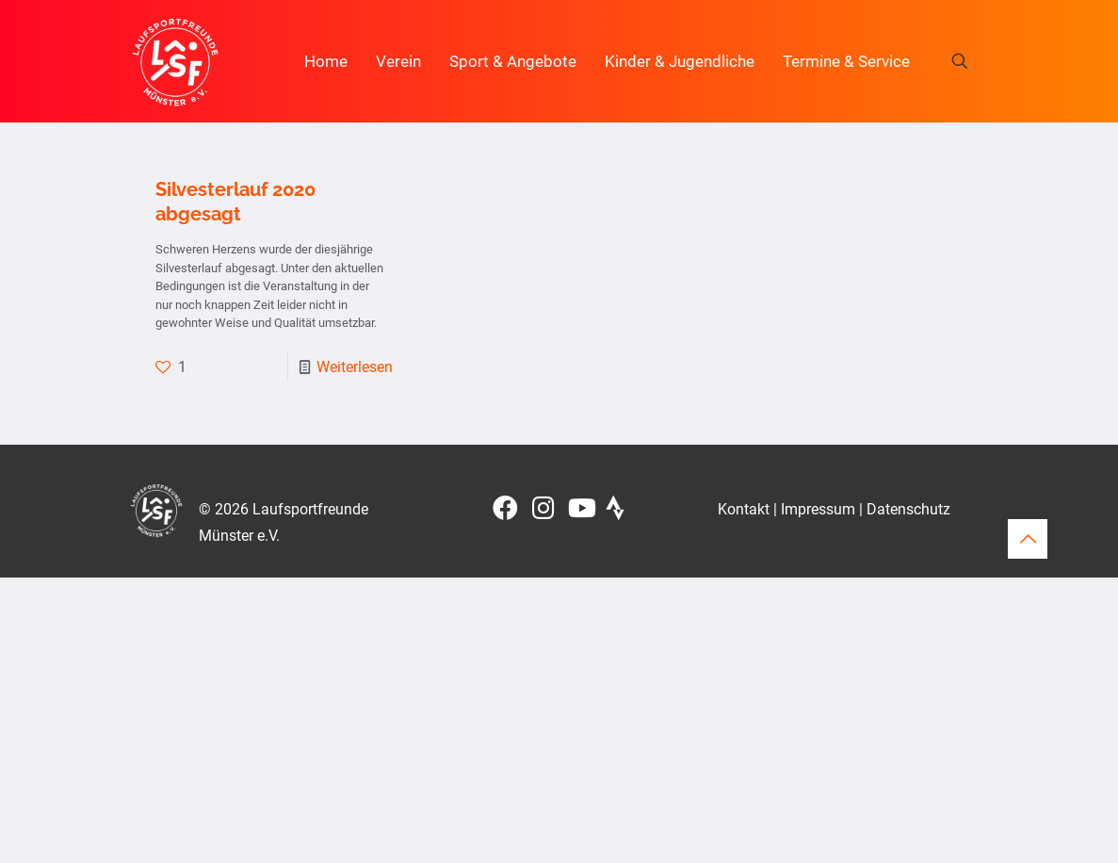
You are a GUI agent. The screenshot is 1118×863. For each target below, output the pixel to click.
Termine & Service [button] (846, 61)
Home (326, 61)
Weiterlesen (354, 367)
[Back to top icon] (1027, 539)
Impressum (818, 509)
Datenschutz (908, 509)
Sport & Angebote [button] (512, 61)
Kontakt (744, 509)
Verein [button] (398, 61)
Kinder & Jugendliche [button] (679, 61)
